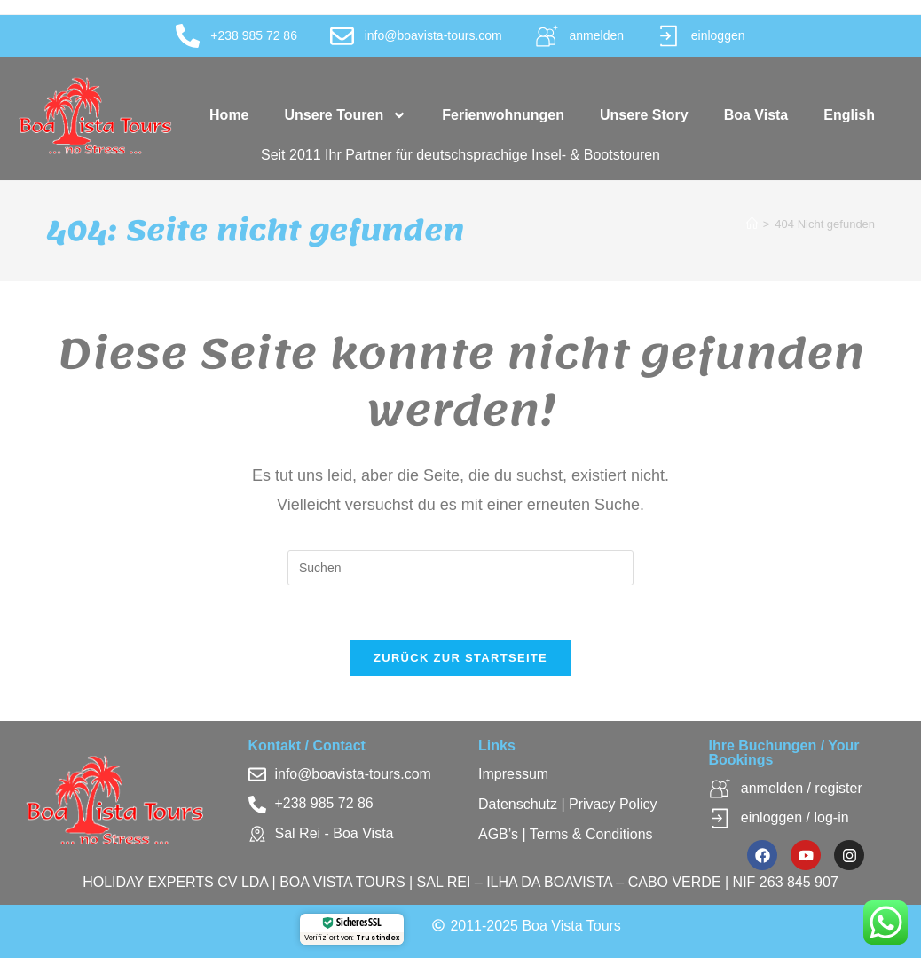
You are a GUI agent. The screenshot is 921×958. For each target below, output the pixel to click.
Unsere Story (644, 114)
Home (228, 114)
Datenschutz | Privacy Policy (567, 804)
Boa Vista (756, 114)
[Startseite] (752, 224)
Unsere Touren (346, 115)
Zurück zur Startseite (460, 657)
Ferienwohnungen (503, 114)
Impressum (513, 773)
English (849, 114)
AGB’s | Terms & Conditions (565, 834)
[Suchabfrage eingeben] (460, 567)
